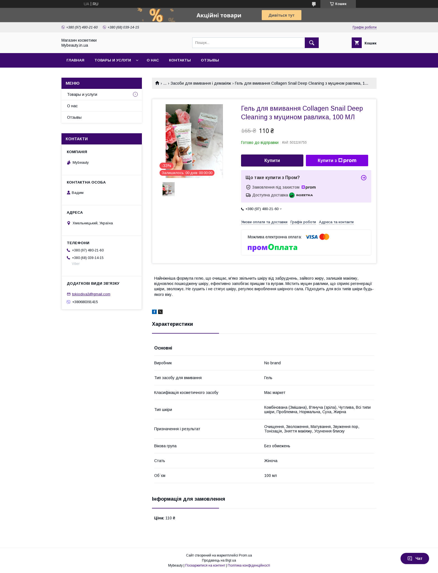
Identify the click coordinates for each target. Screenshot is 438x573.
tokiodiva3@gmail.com (91, 294)
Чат (414, 558)
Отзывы (210, 60)
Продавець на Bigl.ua (219, 560)
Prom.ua (245, 555)
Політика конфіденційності (249, 565)
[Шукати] (312, 42)
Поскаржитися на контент (205, 565)
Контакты (180, 60)
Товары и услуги (112, 60)
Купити (272, 160)
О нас (153, 60)
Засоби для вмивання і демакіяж (201, 83)
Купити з (337, 160)
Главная (75, 60)
